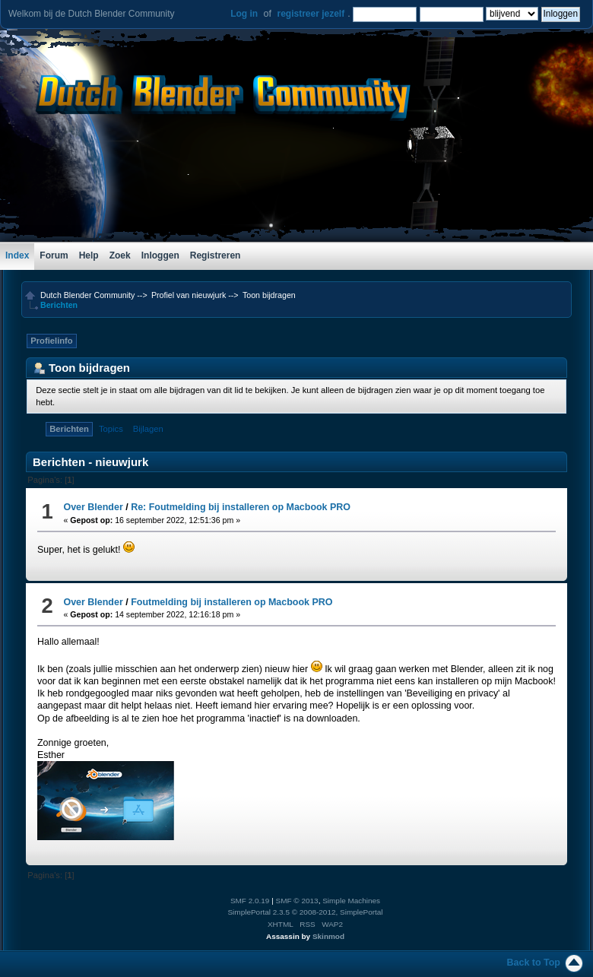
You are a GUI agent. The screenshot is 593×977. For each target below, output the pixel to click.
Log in (244, 13)
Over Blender (92, 507)
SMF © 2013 (297, 900)
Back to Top (533, 962)
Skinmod (328, 936)
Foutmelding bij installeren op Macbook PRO (231, 602)
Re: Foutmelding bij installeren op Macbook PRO (240, 507)
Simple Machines (351, 900)
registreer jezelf (310, 13)
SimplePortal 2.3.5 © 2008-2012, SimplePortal (304, 912)
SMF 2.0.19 (250, 900)
